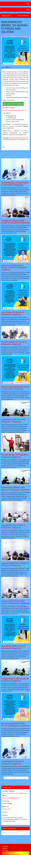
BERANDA (5, 846)
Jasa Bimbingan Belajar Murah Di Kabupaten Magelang (15, 184)
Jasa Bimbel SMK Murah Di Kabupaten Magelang (13, 647)
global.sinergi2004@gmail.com (11, 798)
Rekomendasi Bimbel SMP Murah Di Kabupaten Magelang (15, 488)
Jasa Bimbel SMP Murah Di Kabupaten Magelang (13, 420)
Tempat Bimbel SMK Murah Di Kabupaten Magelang (14, 680)
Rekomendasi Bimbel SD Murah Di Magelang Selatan (15, 793)
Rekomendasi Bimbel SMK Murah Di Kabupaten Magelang (15, 724)
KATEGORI (7, 15)
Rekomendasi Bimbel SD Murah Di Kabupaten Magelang (15, 388)
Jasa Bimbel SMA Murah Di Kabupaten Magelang (13, 526)
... (21, 777)
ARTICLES (5, 850)
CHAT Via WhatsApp (23, 15)
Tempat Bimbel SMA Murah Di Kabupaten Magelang (14, 564)
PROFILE (4, 848)
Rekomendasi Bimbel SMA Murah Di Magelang (10, 832)
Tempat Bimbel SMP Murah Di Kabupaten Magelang (14, 456)
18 (24, 777)
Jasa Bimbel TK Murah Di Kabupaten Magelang (12, 762)
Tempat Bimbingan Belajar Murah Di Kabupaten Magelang (15, 221)
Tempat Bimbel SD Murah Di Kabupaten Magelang (14, 343)
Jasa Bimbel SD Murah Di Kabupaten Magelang (12, 313)
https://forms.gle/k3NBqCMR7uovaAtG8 (14, 110)
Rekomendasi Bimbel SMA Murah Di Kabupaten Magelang (15, 602)
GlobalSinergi (6, 809)
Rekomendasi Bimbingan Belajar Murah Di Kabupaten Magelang (14, 267)
